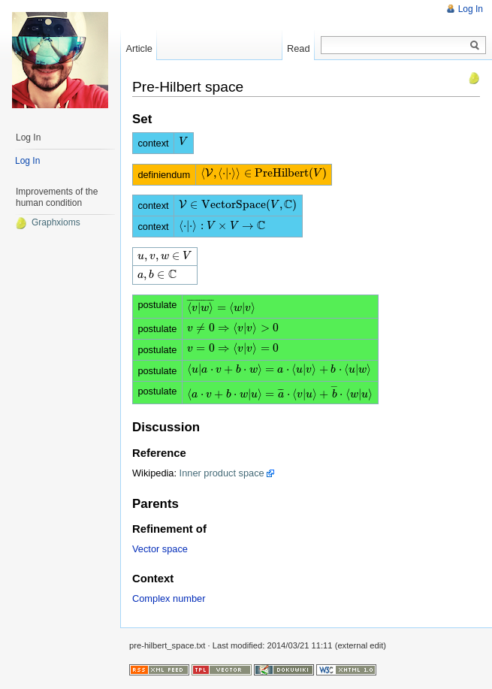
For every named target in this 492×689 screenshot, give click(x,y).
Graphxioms (47, 222)
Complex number (168, 598)
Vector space (160, 549)
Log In (470, 9)
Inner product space (222, 473)
